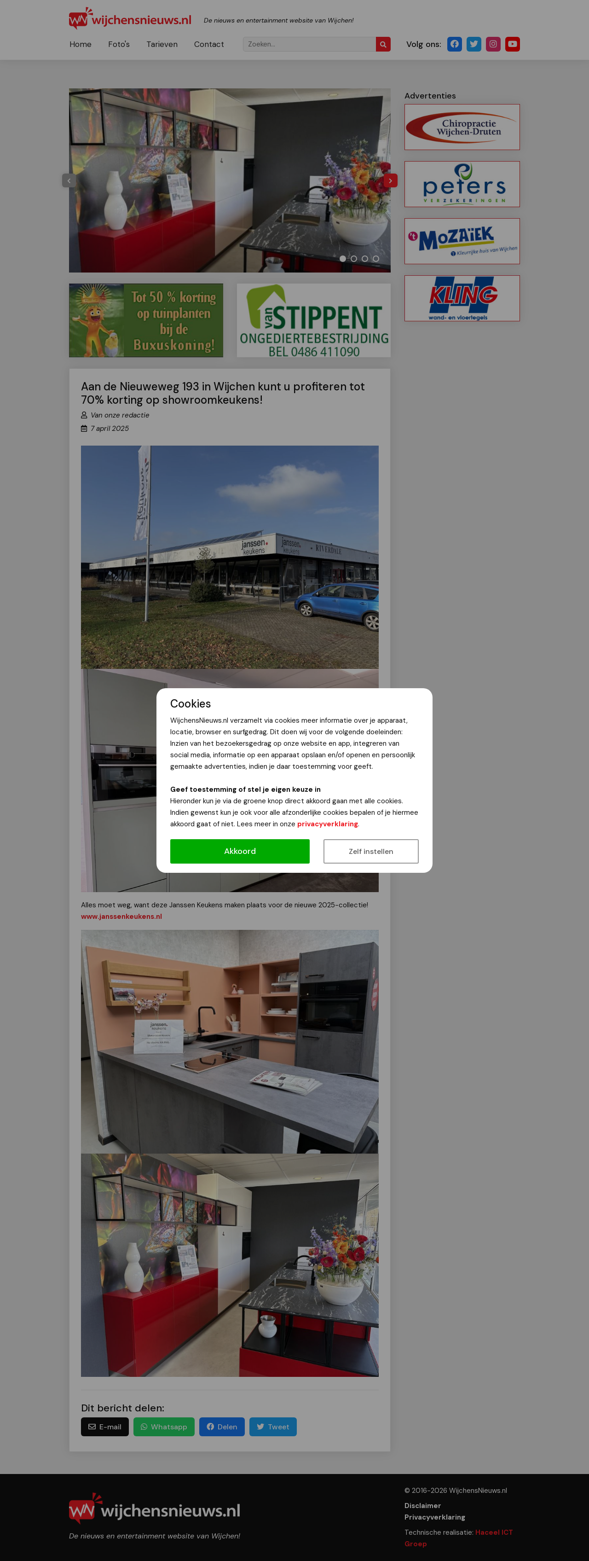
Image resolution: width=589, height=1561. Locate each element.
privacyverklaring (327, 824)
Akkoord (240, 851)
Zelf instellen (371, 851)
